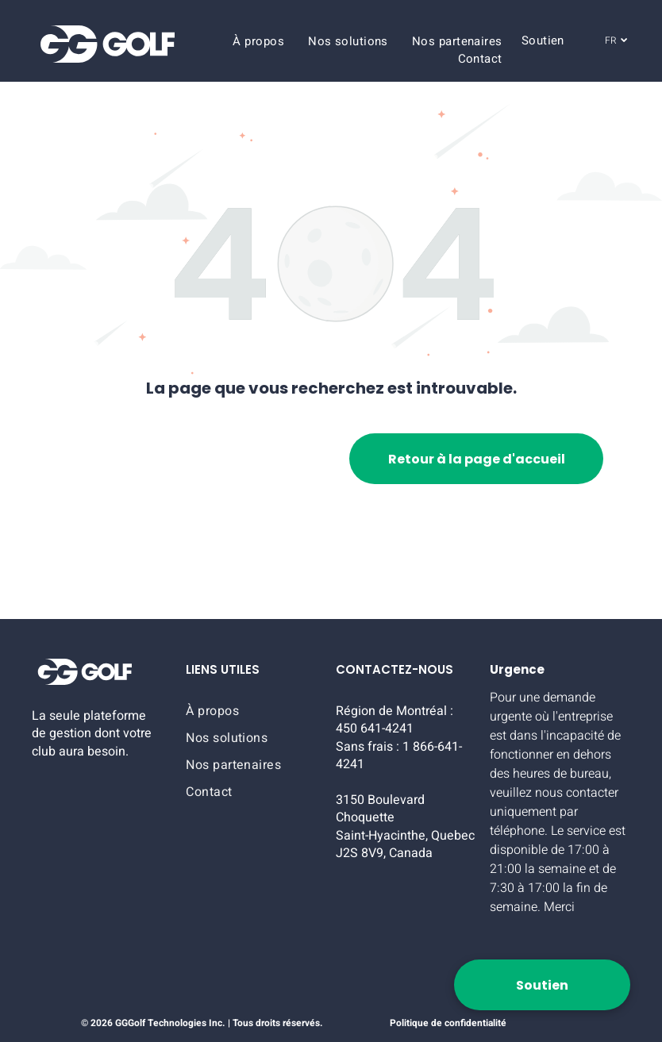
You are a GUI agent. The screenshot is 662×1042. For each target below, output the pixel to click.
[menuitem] (258, 41)
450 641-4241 (375, 728)
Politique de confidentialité (448, 1023)
